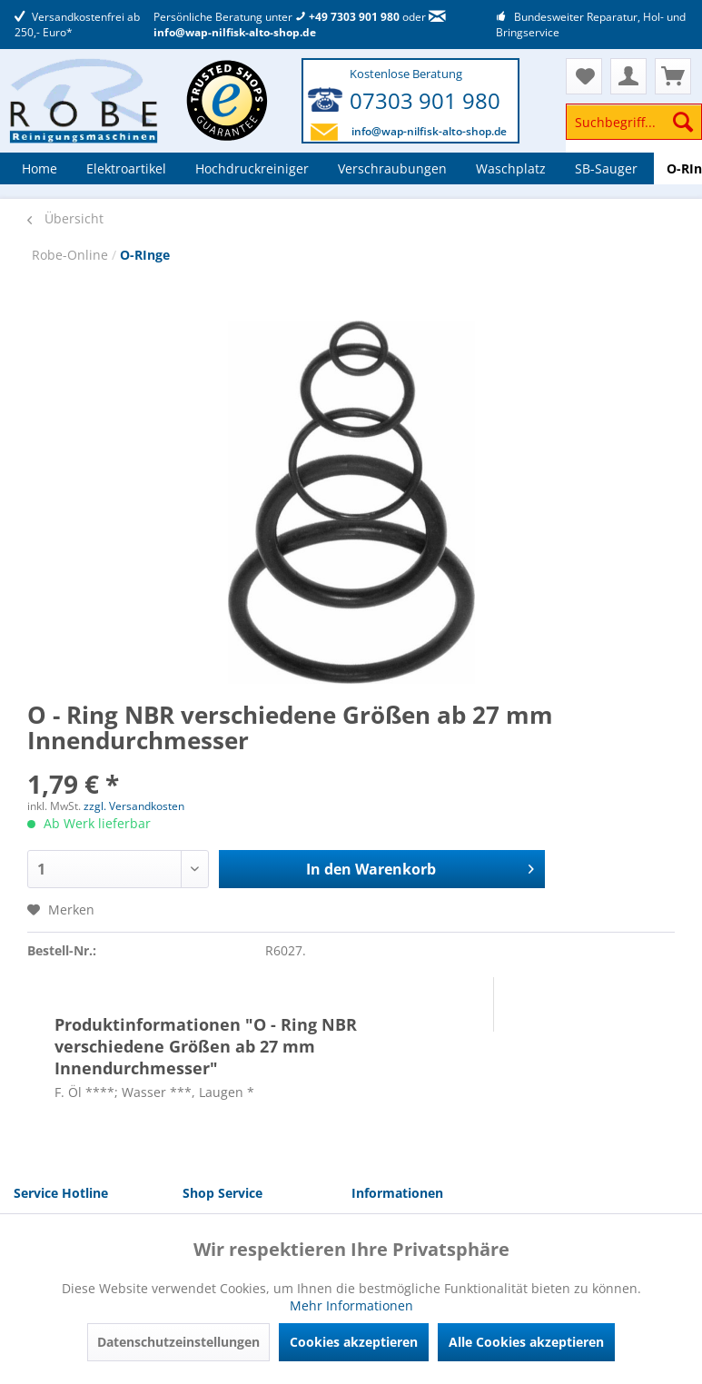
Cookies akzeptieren (354, 1341)
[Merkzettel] (584, 76)
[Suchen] (683, 122)
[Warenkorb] (673, 76)
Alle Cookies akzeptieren (526, 1341)
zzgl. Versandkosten (134, 806)
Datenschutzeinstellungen (178, 1341)
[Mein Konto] (628, 76)
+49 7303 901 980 (347, 17)
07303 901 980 (425, 100)
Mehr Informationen (351, 1305)
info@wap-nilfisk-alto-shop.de (299, 25)
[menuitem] (634, 130)
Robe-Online (72, 254)
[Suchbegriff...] (634, 122)
